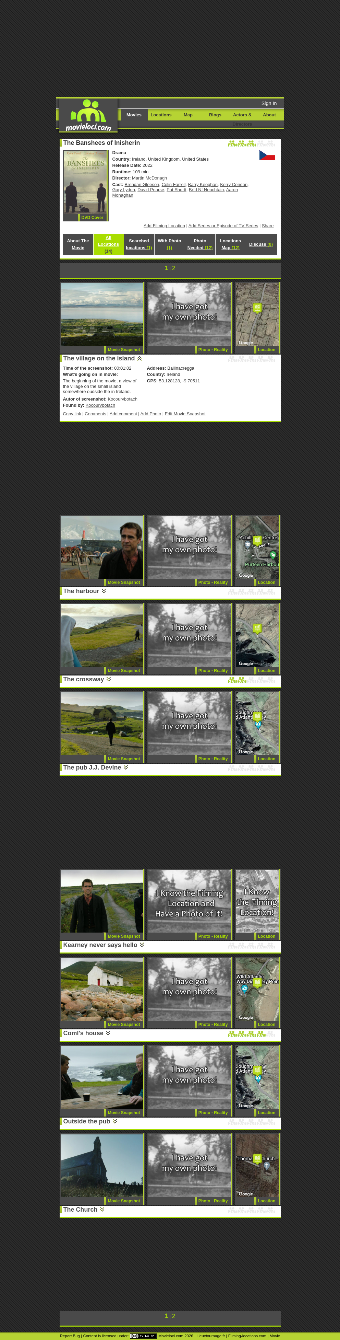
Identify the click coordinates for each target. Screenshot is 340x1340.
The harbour (81, 591)
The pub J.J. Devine (92, 767)
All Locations (108, 244)
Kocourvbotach (122, 399)
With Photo (169, 244)
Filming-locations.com (247, 1336)
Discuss (261, 244)
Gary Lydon (123, 189)
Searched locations (139, 244)
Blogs (215, 114)
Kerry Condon (233, 184)
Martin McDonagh (149, 178)
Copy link (72, 413)
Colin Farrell (174, 184)
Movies (134, 114)
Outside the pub (86, 1121)
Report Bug (70, 1336)
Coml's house (83, 1033)
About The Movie (78, 244)
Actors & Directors (242, 119)
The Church (80, 1209)
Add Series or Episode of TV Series (223, 225)
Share (268, 225)
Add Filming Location (164, 225)
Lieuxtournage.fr (210, 1336)
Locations (160, 114)
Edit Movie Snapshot (185, 413)
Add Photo (151, 413)
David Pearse (150, 189)
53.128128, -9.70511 (179, 380)
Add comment (123, 413)
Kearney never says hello (100, 945)
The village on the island (99, 358)
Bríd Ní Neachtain (206, 189)
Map (188, 114)
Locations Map (230, 244)
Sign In (269, 103)
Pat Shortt (176, 189)
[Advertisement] (183, 48)
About (269, 114)
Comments (95, 413)
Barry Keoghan (203, 184)
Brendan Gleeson (142, 184)
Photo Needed (199, 244)
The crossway (83, 679)
